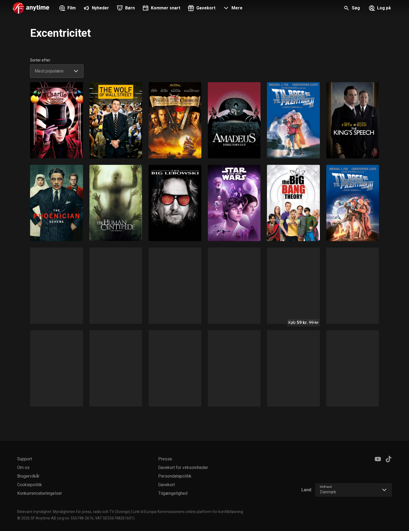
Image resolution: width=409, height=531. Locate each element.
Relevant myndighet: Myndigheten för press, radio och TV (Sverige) (74, 512)
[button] (232, 8)
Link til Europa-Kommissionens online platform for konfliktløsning (188, 512)
